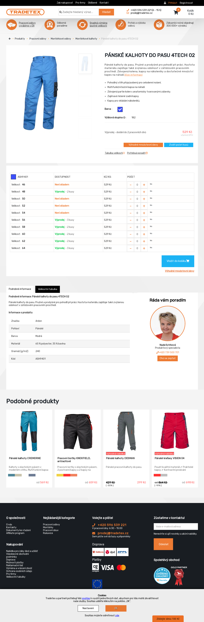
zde (117, 615)
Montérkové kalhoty (86, 38)
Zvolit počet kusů (178, 144)
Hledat (106, 12)
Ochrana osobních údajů (19, 571)
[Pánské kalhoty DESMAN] (126, 431)
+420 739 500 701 (167, 352)
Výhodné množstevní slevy (143, 144)
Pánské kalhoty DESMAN (120, 458)
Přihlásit (172, 3)
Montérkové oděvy (61, 38)
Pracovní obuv (51, 530)
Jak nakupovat (65, 2)
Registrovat (186, 3)
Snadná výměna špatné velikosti (98, 24)
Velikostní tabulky (15, 576)
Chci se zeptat (168, 358)
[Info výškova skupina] (124, 117)
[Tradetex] (25, 10)
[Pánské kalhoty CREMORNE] (29, 431)
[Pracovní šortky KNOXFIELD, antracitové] (78, 431)
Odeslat (164, 544)
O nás (9, 524)
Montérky (48, 527)
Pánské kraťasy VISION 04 (169, 458)
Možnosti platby (15, 562)
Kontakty (11, 527)
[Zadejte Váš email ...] (176, 526)
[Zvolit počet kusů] (137, 185)
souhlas (86, 598)
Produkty (20, 38)
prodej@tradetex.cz (110, 533)
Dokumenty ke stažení (18, 530)
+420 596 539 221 (109, 525)
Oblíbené (92, 2)
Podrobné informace (20, 289)
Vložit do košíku (178, 261)
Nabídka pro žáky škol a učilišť (22, 551)
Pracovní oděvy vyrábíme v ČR (27, 24)
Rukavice (48, 533)
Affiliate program (15, 533)
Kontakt (104, 2)
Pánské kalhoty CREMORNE (25, 458)
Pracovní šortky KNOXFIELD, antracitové (73, 460)
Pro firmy (80, 2)
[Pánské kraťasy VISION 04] (175, 431)
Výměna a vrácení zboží (19, 568)
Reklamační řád (14, 565)
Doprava (10, 559)
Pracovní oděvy (37, 38)
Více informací (133, 74)
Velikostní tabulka (47, 289)
